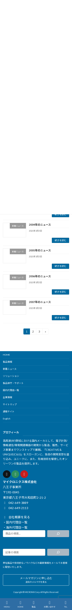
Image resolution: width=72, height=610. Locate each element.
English (6, 418)
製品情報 (7, 361)
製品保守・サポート (13, 383)
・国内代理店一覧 (15, 522)
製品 (33, 604)
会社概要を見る (16, 517)
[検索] (58, 533)
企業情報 (7, 397)
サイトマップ (10, 404)
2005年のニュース (40, 250)
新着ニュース (10, 368)
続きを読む (60, 214)
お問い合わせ (49, 604)
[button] (36, 580)
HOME (6, 354)
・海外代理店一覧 (15, 527)
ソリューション (11, 376)
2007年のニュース (40, 302)
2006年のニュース (40, 276)
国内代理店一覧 (11, 390)
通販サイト (8, 411)
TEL (65, 604)
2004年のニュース (40, 224)
